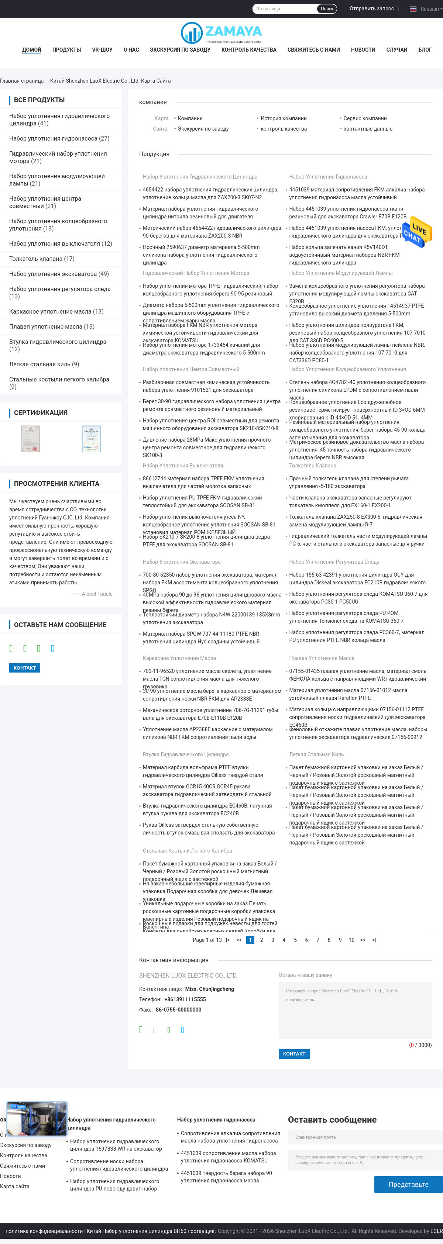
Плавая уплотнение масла (45, 326)
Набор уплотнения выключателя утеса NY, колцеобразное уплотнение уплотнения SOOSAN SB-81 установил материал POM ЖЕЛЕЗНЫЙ (209, 524)
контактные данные (368, 129)
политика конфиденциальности (44, 1231)
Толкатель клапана (35, 258)
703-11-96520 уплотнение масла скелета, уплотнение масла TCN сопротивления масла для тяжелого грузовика (207, 679)
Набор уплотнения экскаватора (53, 273)
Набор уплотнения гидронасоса (53, 138)
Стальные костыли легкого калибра (59, 379)
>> (363, 940)
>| (374, 940)
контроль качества (284, 129)
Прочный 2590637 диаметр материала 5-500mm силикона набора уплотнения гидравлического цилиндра (201, 255)
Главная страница (22, 81)
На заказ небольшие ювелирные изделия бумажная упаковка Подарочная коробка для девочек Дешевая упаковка (207, 891)
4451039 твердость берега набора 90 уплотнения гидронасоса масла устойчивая (226, 1178)
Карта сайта (15, 1186)
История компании (284, 118)
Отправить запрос (372, 8)
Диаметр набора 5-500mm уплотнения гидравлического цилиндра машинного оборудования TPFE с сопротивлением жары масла (211, 313)
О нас (131, 50)
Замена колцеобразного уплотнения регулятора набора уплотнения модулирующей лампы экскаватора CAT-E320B (357, 293)
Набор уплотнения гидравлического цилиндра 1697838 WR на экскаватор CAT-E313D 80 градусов (116, 1146)
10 (352, 940)
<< (238, 940)
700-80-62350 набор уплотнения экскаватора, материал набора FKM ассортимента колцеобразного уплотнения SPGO (210, 582)
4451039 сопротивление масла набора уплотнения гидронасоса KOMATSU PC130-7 (228, 1158)
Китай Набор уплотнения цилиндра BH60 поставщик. (152, 1231)
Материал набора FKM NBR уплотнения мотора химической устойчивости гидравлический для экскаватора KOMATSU (200, 332)
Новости (363, 50)
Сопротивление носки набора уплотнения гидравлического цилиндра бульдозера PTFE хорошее (119, 1166)
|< (228, 940)
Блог (425, 50)
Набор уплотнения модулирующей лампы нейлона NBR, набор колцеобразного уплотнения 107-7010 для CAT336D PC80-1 (357, 352)
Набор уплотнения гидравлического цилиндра (200, 177)
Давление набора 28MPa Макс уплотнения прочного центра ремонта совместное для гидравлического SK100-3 (207, 447)
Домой (31, 50)
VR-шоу (102, 50)
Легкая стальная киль (40, 364)
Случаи (397, 50)
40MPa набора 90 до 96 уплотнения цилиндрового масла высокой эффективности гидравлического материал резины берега (212, 602)
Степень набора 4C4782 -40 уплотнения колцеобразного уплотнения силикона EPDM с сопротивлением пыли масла (357, 390)
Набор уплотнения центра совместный (191, 369)
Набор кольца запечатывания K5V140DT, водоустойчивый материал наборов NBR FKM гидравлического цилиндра (344, 255)
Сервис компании (365, 118)
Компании (190, 118)
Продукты (66, 50)
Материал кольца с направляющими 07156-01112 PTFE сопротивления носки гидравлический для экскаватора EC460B (357, 717)
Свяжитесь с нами (314, 50)
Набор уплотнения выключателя (54, 243)
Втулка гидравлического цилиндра (57, 341)
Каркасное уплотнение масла (50, 311)
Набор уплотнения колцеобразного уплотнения (347, 369)
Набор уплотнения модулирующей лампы (341, 273)
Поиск (327, 8)
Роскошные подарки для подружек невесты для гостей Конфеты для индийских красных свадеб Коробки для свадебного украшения (210, 931)
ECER (436, 1231)
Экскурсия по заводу (180, 50)
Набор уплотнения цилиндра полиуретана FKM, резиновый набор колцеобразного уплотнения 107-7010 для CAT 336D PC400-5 (357, 332)
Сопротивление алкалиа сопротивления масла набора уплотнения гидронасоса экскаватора (230, 1138)
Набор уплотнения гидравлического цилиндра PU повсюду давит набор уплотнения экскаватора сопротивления (114, 1186)
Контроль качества (249, 50)
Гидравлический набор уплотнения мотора (196, 273)
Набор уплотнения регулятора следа (60, 289)
